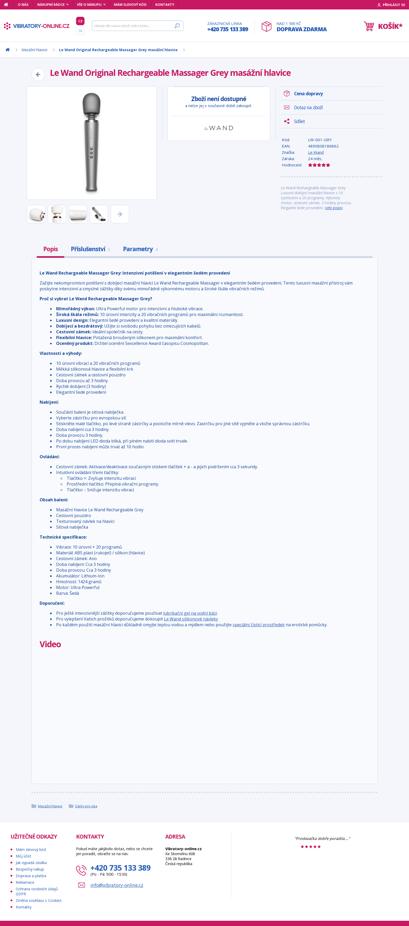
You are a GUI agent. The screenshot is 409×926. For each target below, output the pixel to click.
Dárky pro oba (86, 806)
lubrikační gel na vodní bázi (190, 613)
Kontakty (164, 4)
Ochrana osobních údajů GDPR (37, 891)
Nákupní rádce (51, 4)
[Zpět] (38, 74)
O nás (23, 4)
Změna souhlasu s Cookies (39, 900)
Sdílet (299, 121)
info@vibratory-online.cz (117, 885)
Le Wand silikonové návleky (191, 619)
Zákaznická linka (227, 27)
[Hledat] (138, 25)
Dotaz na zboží (308, 107)
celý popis (334, 207)
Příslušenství (90, 249)
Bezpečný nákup (30, 869)
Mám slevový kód (130, 4)
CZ (80, 21)
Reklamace (25, 882)
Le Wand (316, 152)
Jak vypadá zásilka (31, 862)
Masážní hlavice (50, 806)
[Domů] (9, 4)
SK (80, 30)
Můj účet (23, 856)
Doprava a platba (31, 875)
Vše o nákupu (89, 4)
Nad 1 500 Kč (302, 27)
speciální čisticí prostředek (259, 625)
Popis (50, 249)
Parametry (140, 249)
